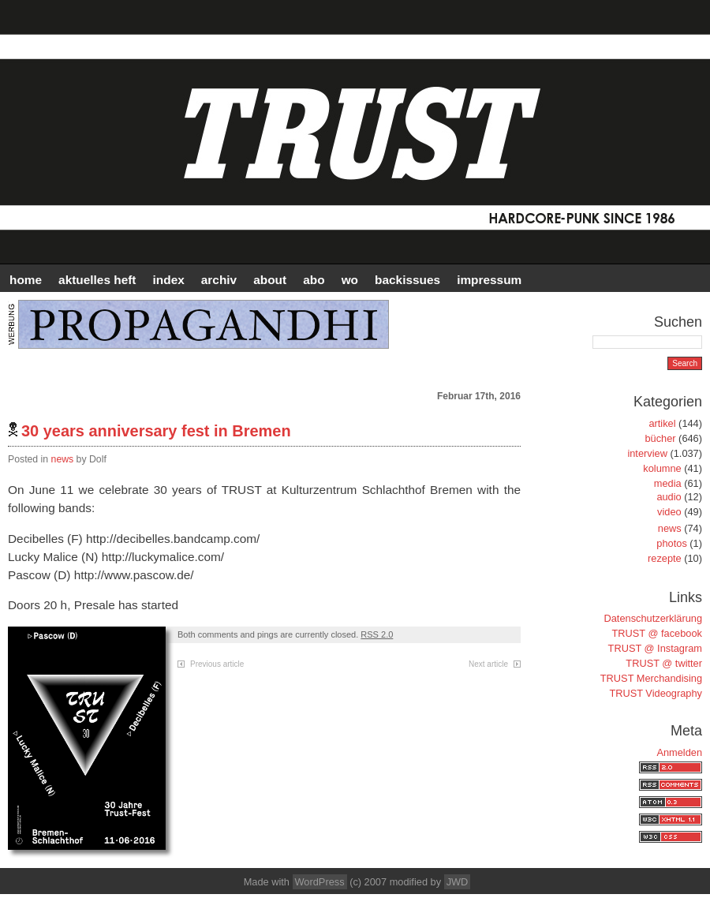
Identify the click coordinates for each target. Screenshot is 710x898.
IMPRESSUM (489, 279)
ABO (313, 279)
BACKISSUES (407, 279)
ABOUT (269, 279)
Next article (488, 664)
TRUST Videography (655, 693)
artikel (661, 423)
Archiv (219, 279)
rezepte (665, 558)
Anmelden (679, 752)
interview (647, 453)
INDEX (169, 279)
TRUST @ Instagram (655, 648)
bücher (660, 438)
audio (668, 497)
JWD (458, 882)
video (669, 512)
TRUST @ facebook (657, 633)
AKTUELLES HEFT (97, 279)
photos (671, 543)
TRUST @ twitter (664, 663)
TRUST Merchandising (651, 678)
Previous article (217, 664)
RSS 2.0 (377, 634)
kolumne (662, 468)
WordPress (320, 882)
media (668, 483)
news (62, 459)
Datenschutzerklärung (653, 618)
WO (350, 279)
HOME (25, 279)
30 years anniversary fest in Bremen (156, 431)
